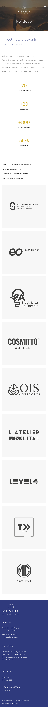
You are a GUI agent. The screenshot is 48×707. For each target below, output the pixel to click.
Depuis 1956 (7, 680)
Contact (6, 690)
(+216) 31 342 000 (9, 634)
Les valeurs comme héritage (13, 654)
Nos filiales (6, 677)
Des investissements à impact (14, 657)
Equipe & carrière (11, 687)
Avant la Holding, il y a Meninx (14, 652)
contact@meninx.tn (10, 637)
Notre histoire (7, 660)
